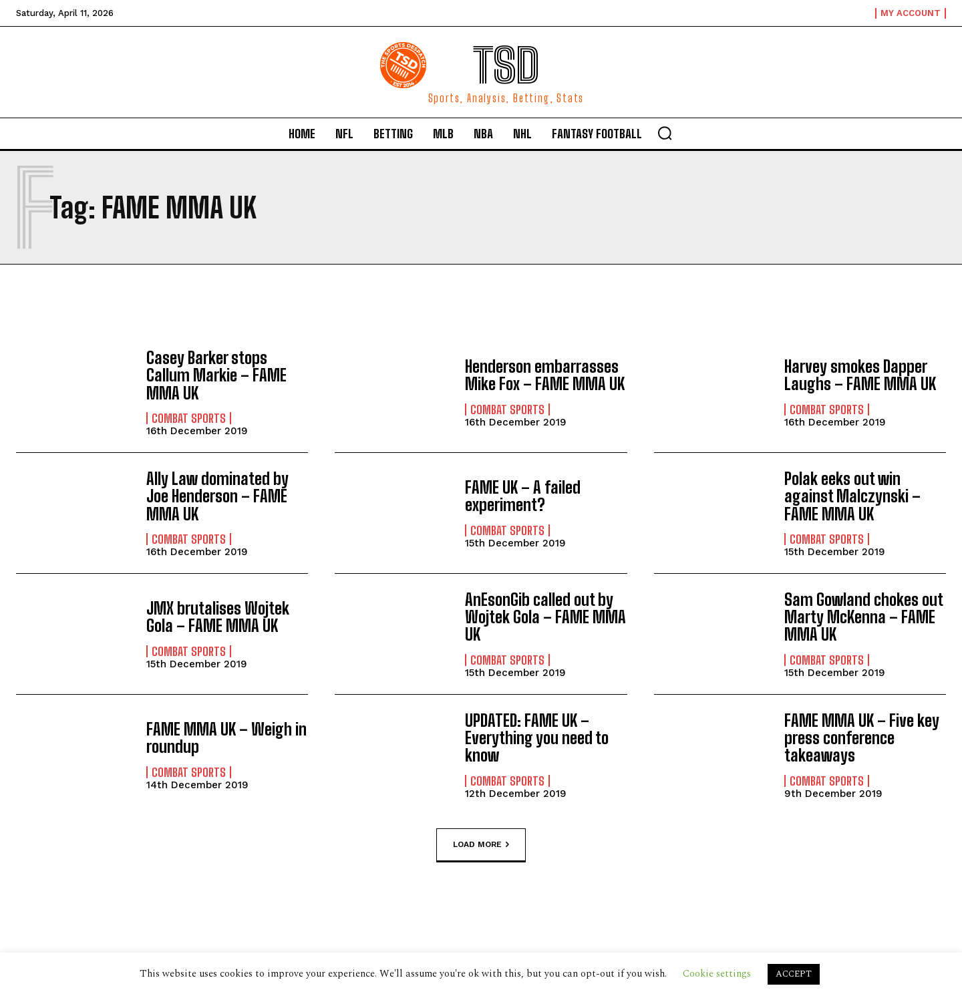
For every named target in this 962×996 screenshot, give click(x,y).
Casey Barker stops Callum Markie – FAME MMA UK (216, 375)
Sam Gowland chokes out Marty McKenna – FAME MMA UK (863, 617)
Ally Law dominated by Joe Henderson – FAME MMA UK (217, 496)
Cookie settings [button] (717, 973)
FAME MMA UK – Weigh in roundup (226, 737)
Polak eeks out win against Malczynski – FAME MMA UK (852, 496)
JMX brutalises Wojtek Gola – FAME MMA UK (217, 617)
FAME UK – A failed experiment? (523, 496)
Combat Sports (189, 418)
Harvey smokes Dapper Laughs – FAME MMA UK (860, 375)
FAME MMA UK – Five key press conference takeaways (861, 738)
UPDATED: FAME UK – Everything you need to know (537, 738)
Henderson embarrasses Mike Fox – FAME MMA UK (545, 375)
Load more (481, 844)
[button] (665, 133)
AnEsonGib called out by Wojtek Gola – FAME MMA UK (545, 617)
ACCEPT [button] (794, 974)
